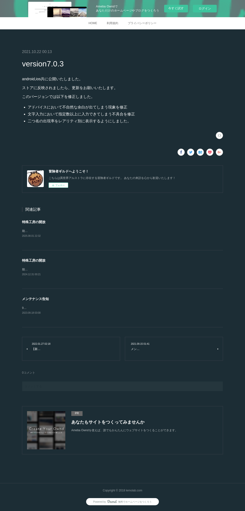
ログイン (205, 8)
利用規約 (112, 23)
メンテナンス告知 (35, 299)
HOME (93, 23)
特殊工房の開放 (33, 222)
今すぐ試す (176, 8)
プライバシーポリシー (142, 23)
